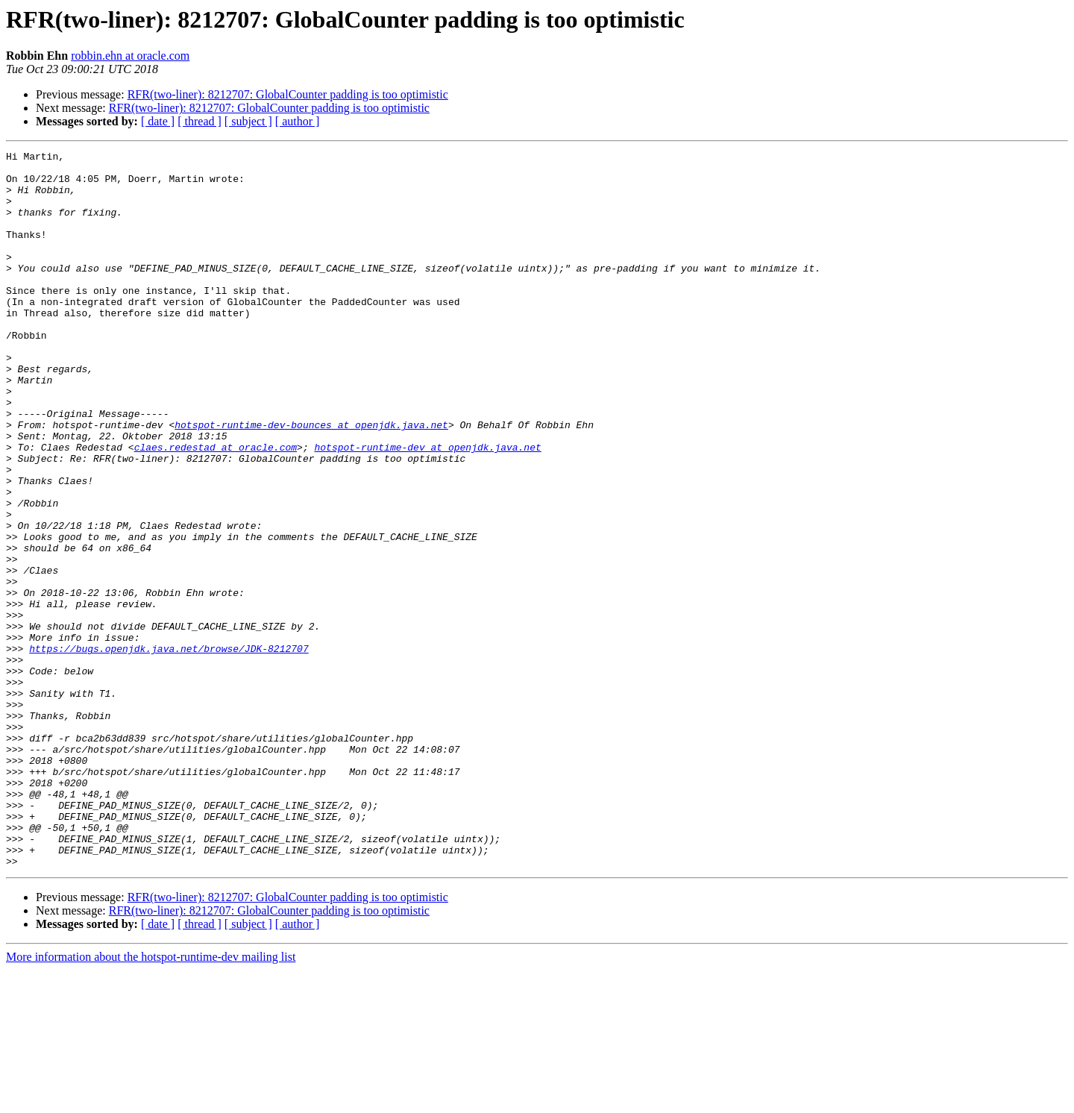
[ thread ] (200, 121)
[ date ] (158, 121)
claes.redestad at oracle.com (215, 507)
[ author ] (297, 121)
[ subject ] (248, 121)
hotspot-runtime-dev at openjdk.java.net (427, 507)
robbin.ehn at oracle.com (130, 55)
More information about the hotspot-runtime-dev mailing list (150, 1100)
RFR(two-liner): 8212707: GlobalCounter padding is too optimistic (288, 94)
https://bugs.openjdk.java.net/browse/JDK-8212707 (168, 749)
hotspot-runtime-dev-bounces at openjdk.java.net (311, 480)
